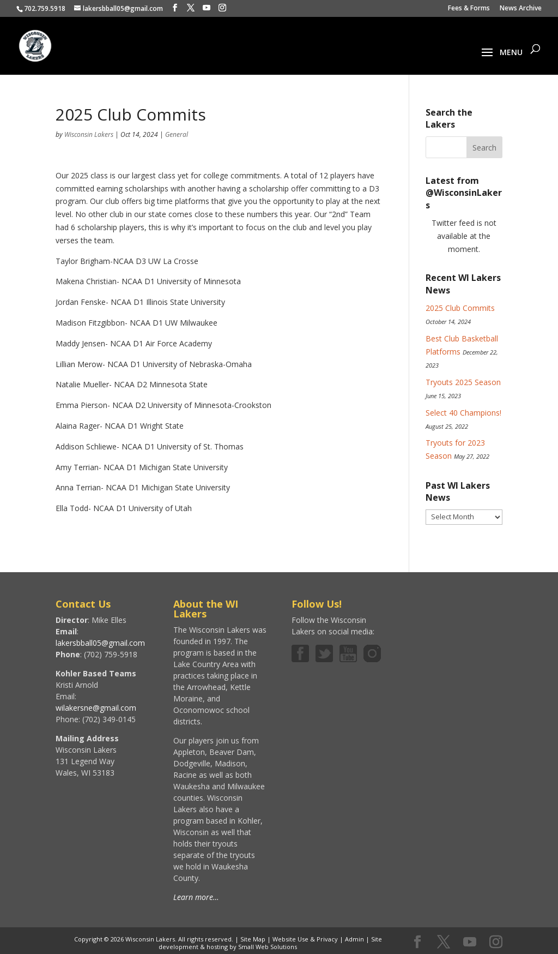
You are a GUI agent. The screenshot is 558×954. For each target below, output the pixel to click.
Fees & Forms (469, 9)
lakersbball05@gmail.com (100, 643)
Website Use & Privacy (305, 939)
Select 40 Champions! (463, 412)
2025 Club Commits (460, 308)
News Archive (521, 9)
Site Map (252, 939)
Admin (354, 939)
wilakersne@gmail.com (96, 708)
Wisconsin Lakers (88, 134)
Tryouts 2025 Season (463, 382)
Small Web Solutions (267, 947)
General (176, 134)
